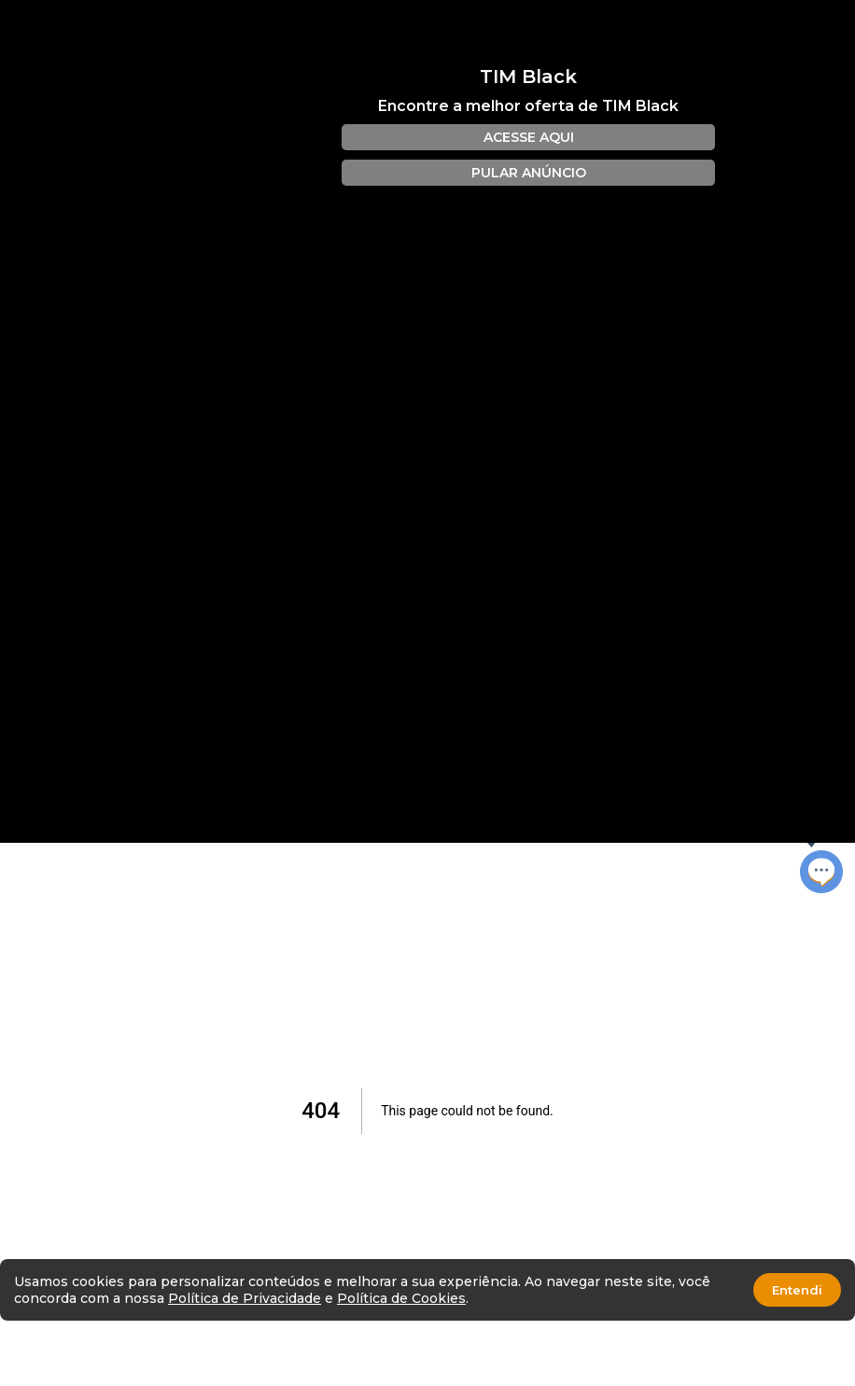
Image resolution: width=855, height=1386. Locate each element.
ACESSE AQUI (529, 137)
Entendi (797, 1289)
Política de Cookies (401, 1298)
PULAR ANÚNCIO (528, 172)
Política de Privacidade (244, 1298)
